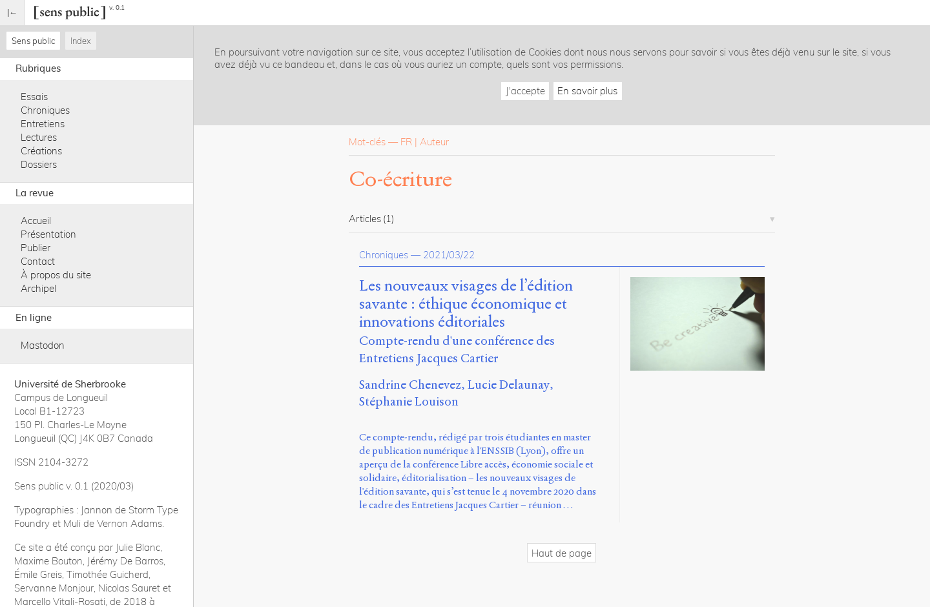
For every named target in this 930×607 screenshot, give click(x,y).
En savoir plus (587, 91)
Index (80, 41)
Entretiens (43, 124)
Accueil (36, 220)
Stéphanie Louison (409, 401)
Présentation (48, 234)
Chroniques (45, 110)
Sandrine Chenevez (410, 384)
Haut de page (562, 553)
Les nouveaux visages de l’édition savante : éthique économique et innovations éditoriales (466, 304)
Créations (41, 151)
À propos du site (56, 275)
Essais (34, 96)
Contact (38, 261)
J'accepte (525, 91)
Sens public (33, 41)
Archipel (38, 288)
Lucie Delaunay (509, 384)
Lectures (39, 137)
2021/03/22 (449, 255)
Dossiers (39, 164)
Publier (35, 248)
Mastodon (43, 345)
